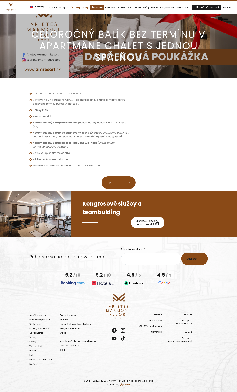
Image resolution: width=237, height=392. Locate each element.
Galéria (179, 7)
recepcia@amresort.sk (180, 341)
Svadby (64, 319)
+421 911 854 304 (184, 323)
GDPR (63, 350)
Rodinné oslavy (68, 315)
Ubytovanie (97, 7)
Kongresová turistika (70, 328)
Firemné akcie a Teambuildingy (76, 324)
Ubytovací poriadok (70, 345)
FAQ (187, 7)
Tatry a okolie (167, 7)
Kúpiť (109, 182)
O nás (63, 332)
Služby (146, 7)
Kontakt (227, 7)
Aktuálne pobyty (56, 7)
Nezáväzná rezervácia (208, 7)
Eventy (154, 7)
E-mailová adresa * (133, 249)
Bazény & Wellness (115, 7)
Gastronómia (134, 7)
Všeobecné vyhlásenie (141, 380)
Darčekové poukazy (77, 7)
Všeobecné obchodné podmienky (78, 341)
